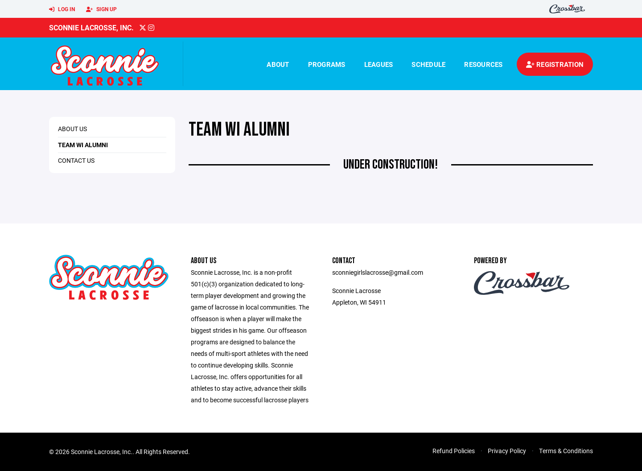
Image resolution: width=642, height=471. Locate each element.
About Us (72, 128)
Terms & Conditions (566, 450)
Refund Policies (453, 450)
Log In (62, 9)
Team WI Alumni (83, 144)
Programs (327, 64)
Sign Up (101, 9)
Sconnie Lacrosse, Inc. (91, 27)
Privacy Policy (507, 450)
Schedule (428, 64)
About (278, 64)
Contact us (76, 160)
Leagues (378, 64)
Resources (483, 64)
